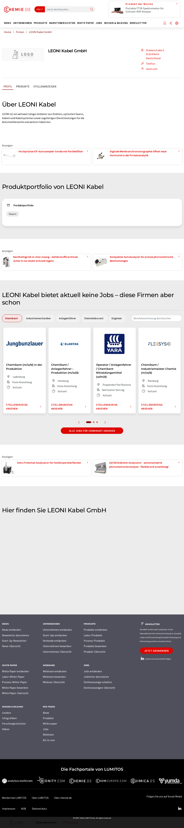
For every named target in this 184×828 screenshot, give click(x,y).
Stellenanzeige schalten (98, 682)
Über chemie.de (63, 797)
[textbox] (157, 318)
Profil (7, 86)
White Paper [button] (85, 23)
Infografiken (9, 718)
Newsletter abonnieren (15, 635)
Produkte (23, 86)
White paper (50, 723)
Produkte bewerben (95, 646)
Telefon (147, 63)
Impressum (8, 808)
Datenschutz (39, 808)
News (46, 712)
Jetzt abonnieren (156, 650)
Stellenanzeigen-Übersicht (99, 687)
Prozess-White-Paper (14, 682)
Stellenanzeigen (44, 86)
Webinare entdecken (55, 671)
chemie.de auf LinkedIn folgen (155, 659)
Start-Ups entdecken (55, 635)
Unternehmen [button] (22, 23)
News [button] (7, 23)
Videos (5, 729)
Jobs (45, 729)
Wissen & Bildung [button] (116, 23)
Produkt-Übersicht (95, 651)
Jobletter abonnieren (96, 676)
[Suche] (91, 9)
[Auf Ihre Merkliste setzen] (164, 23)
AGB (23, 808)
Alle (39, 9)
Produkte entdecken (95, 629)
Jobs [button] (99, 23)
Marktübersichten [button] (62, 23)
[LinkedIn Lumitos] (179, 808)
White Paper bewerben (15, 687)
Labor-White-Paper (13, 676)
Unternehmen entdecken (57, 629)
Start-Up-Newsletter (14, 640)
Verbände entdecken (54, 640)
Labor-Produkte (93, 635)
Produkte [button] (40, 23)
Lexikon (6, 712)
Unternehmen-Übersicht (57, 651)
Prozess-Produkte (94, 640)
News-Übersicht (11, 646)
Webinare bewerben (54, 676)
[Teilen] (170, 23)
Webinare (48, 734)
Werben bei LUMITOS (14, 797)
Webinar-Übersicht (54, 682)
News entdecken (11, 629)
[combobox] (156, 318)
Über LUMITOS (40, 797)
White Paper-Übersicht (15, 693)
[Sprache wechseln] (176, 23)
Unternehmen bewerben (57, 646)
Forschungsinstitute (14, 723)
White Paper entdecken (15, 671)
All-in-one (49, 740)
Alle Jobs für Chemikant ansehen (92, 430)
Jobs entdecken (93, 671)
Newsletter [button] (138, 23)
